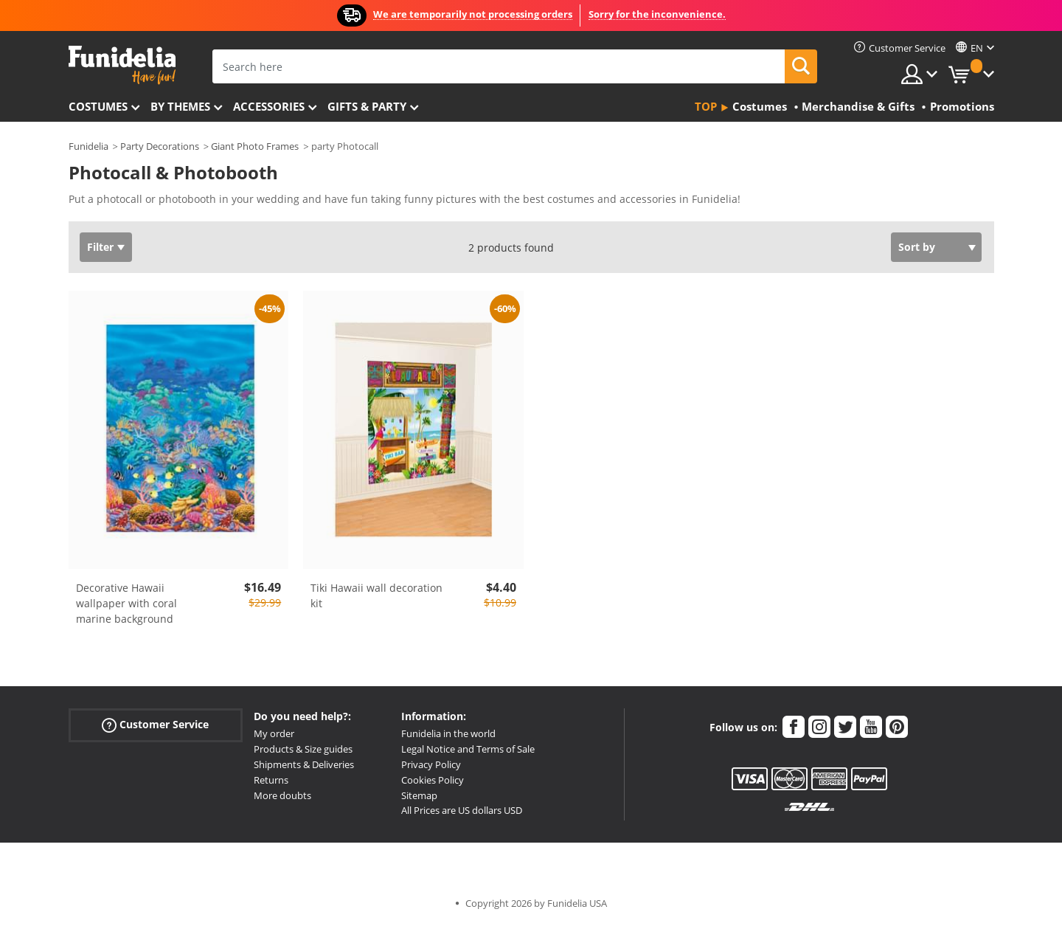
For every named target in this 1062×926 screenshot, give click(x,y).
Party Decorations (159, 146)
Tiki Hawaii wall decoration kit (376, 595)
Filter (100, 247)
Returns (271, 780)
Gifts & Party (366, 106)
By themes (180, 106)
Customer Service (155, 725)
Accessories (269, 106)
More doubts (282, 795)
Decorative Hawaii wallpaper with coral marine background (126, 603)
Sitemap (419, 795)
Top (706, 106)
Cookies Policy (432, 780)
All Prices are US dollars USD (461, 810)
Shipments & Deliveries (304, 764)
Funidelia (88, 146)
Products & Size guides (303, 749)
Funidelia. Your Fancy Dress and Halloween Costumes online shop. (122, 65)
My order (274, 733)
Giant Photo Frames (255, 146)
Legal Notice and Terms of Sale (468, 749)
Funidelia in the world (448, 733)
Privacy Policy (431, 764)
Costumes (98, 106)
